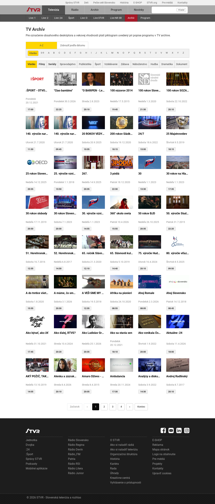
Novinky (139, 9)
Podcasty (31, 463)
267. (84, 173)
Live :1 (32, 18)
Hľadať (181, 10)
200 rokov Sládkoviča (121, 133)
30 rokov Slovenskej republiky (65, 213)
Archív (131, 18)
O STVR (115, 439)
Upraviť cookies (161, 473)
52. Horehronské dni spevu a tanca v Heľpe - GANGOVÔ (65, 253)
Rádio (74, 9)
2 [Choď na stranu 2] (104, 406)
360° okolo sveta (120, 213)
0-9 (42, 52)
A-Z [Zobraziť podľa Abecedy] (41, 45)
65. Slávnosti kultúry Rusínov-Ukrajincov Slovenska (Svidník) (121, 253)
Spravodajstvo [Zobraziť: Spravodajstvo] (67, 63)
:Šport (29, 453)
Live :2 (45, 18)
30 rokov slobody (36, 213)
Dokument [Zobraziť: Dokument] (181, 63)
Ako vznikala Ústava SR (149, 332)
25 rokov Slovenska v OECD (37, 173)
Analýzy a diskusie (149, 376)
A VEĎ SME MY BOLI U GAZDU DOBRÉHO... (93, 292)
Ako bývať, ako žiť (37, 332)
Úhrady (114, 472)
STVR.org (152, 2)
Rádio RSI (74, 463)
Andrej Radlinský (177, 376)
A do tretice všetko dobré (37, 292)
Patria (71, 458)
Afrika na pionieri (121, 292)
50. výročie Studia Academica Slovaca (177, 213)
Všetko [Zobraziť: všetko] (33, 52)
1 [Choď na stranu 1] (95, 406)
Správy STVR (72, 2)
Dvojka (30, 444)
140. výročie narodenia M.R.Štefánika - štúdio (65, 133)
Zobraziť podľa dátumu (74, 45)
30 (139, 173)
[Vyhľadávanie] (170, 10)
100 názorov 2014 (121, 90)
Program (145, 18)
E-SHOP (137, 2)
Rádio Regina (76, 444)
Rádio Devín (75, 449)
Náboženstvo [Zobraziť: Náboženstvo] (140, 63)
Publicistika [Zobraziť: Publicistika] (85, 63)
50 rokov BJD (146, 213)
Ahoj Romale (146, 292)
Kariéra (114, 463)
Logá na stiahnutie (163, 453)
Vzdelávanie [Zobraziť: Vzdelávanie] (110, 63)
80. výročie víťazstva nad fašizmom (177, 253)
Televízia (53, 9)
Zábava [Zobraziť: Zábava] (125, 63)
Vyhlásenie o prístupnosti (125, 482)
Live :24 (58, 18)
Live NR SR (116, 18)
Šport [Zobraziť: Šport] (98, 63)
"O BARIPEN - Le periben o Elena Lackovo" (93, 90)
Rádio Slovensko (78, 439)
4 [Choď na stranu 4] (121, 406)
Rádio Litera (75, 468)
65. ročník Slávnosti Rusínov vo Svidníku (93, 253)
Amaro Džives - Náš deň (93, 376)
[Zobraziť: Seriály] (52, 64)
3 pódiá (114, 173)
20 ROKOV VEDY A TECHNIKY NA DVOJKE (93, 133)
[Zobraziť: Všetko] (31, 64)
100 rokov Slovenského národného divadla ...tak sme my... (149, 90)
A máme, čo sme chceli (65, 292)
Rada (113, 468)
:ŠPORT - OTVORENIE (37, 90)
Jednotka (31, 439)
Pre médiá (167, 2)
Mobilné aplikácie (36, 468)
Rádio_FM (74, 453)
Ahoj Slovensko (176, 292)
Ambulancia (117, 376)
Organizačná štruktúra (123, 453)
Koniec (141, 406)
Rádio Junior (76, 472)
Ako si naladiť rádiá (122, 444)
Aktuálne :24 (174, 332)
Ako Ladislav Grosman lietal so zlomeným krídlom (93, 332)
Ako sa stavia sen (121, 332)
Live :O (83, 18)
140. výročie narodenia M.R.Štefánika (37, 133)
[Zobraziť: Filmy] (42, 64)
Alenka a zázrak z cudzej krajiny (65, 376)
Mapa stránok (160, 449)
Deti (86, 2)
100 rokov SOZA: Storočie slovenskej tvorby (177, 90)
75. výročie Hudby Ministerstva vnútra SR (149, 253)
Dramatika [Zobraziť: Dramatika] (167, 63)
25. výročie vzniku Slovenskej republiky (65, 173)
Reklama (157, 444)
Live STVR (98, 18)
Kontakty (183, 2)
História (124, 2)
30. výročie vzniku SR (93, 213)
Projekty (157, 463)
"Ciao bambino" (63, 90)
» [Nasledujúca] (129, 406)
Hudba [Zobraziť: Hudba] (154, 63)
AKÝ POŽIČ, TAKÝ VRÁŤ (37, 376)
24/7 (141, 133)
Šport (71, 18)
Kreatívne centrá (120, 477)
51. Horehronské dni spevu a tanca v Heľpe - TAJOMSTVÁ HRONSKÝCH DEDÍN (37, 253)
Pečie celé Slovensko (104, 2)
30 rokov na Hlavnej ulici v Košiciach (177, 173)
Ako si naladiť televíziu (124, 449)
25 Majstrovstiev (176, 133)
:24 (28, 449)
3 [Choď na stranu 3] (112, 406)
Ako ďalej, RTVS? (65, 332)
